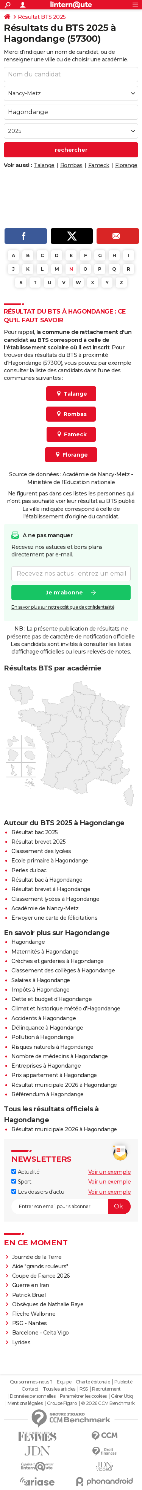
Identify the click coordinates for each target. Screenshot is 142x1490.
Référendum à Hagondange (47, 1094)
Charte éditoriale (93, 1382)
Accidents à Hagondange (43, 1018)
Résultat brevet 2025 (38, 841)
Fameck (98, 165)
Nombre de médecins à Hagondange (59, 1056)
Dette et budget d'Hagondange (51, 999)
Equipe (64, 1382)
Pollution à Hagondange (42, 1037)
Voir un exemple (109, 1172)
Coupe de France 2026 (41, 1275)
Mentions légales (25, 1403)
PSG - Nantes (29, 1323)
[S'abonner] (71, 1206)
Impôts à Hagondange (40, 989)
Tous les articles (59, 1389)
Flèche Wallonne (34, 1313)
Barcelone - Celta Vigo (40, 1332)
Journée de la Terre (37, 1257)
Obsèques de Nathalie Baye (48, 1304)
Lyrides (21, 1342)
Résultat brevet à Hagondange (50, 889)
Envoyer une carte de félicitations (54, 917)
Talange (44, 165)
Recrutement (106, 1389)
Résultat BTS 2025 (42, 17)
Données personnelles (32, 1396)
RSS (84, 1389)
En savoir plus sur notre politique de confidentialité (62, 606)
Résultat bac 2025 (34, 832)
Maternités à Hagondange (45, 951)
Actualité (25, 1172)
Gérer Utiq (122, 1396)
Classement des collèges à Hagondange (63, 970)
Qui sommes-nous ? (31, 1382)
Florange (126, 165)
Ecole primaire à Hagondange (49, 860)
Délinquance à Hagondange (47, 1027)
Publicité (123, 1382)
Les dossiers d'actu (37, 1191)
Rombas (71, 165)
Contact (30, 1389)
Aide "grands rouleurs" (40, 1266)
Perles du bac (29, 870)
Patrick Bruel (29, 1295)
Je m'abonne (64, 592)
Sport (21, 1181)
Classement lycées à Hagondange (55, 899)
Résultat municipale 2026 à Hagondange (64, 1085)
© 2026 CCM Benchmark (108, 1403)
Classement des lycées (41, 851)
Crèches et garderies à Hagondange (57, 961)
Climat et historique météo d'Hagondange (65, 1008)
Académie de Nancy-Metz (44, 908)
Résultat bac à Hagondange (47, 879)
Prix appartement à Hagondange (54, 1075)
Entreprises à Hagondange (46, 1065)
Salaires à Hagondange (40, 980)
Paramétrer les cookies (83, 1396)
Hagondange (28, 941)
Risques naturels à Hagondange (52, 1047)
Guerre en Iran (30, 1285)
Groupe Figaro (62, 1403)
